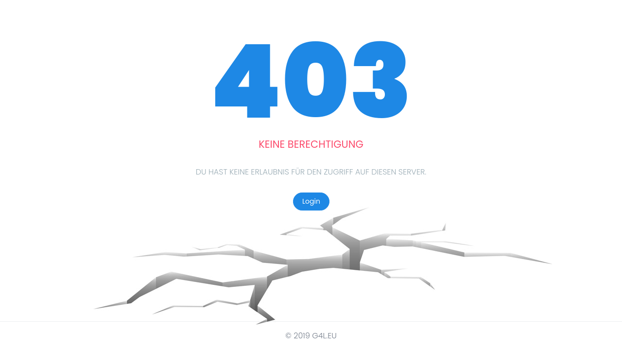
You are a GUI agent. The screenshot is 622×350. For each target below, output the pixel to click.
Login (311, 201)
